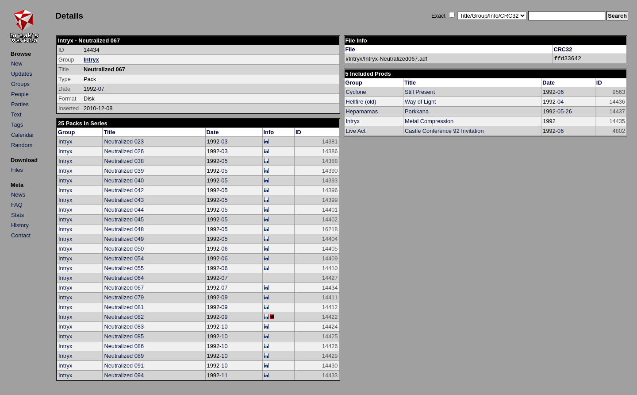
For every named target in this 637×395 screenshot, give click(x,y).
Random (21, 145)
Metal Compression (429, 121)
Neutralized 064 (124, 278)
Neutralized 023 (124, 141)
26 (569, 111)
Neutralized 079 (124, 297)
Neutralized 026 (124, 151)
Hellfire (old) (361, 101)
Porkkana (417, 111)
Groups (20, 84)
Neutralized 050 (124, 248)
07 (101, 88)
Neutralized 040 (124, 180)
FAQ (17, 204)
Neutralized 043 (124, 200)
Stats (17, 215)
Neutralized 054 (124, 258)
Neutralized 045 (124, 219)
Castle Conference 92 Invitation (444, 131)
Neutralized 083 (124, 326)
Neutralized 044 (124, 209)
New (17, 63)
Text (16, 114)
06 (224, 248)
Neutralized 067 (124, 287)
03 (224, 141)
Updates (21, 73)
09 (224, 297)
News (18, 194)
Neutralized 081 (124, 307)
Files (17, 170)
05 (224, 161)
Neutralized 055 (124, 268)
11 (224, 375)
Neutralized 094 (124, 375)
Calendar (22, 135)
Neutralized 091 (124, 365)
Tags (17, 124)
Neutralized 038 (124, 161)
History (20, 225)
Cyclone (356, 92)
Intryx (91, 59)
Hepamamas (362, 111)
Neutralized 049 (124, 239)
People (20, 94)
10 (224, 326)
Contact (21, 235)
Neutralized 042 (124, 190)
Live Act (356, 131)
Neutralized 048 (124, 229)
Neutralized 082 (124, 317)
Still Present (420, 92)
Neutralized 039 (124, 170)
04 (560, 101)
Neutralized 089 (124, 355)
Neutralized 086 (124, 346)
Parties (20, 104)
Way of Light (420, 101)
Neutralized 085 (124, 336)
